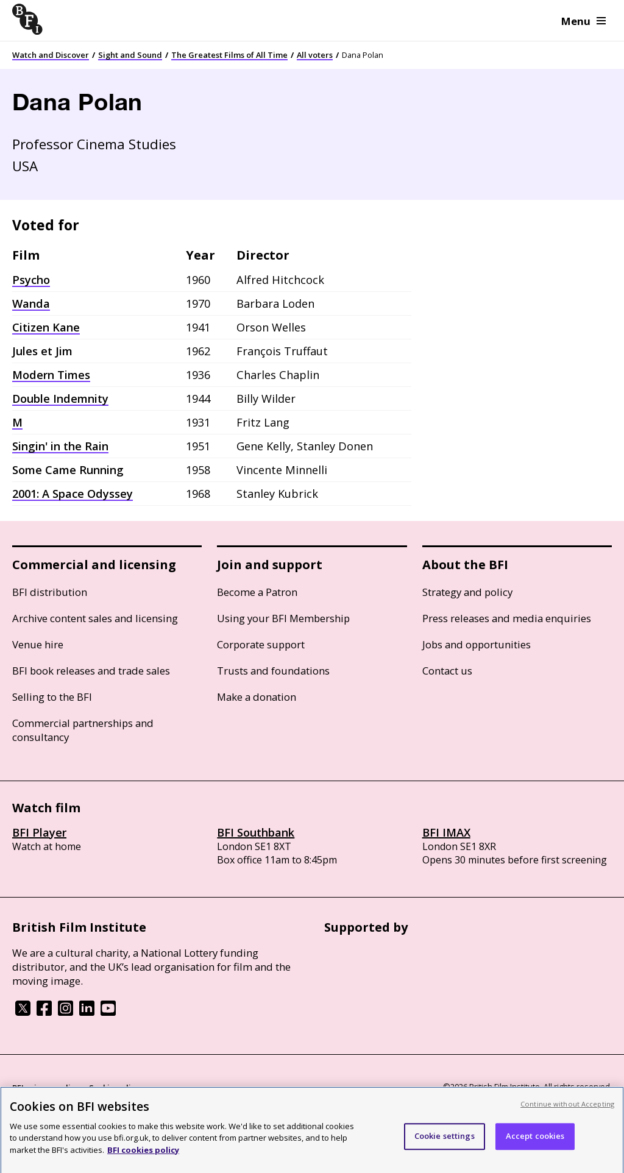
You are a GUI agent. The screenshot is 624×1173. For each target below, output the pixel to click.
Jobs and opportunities (476, 644)
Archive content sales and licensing (95, 618)
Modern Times (51, 374)
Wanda (31, 303)
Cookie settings (444, 1141)
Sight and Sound (130, 54)
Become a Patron (257, 592)
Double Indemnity (60, 398)
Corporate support (261, 644)
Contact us (447, 671)
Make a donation (256, 697)
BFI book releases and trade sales (91, 671)
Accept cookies (535, 1141)
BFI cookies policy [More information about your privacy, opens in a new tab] (143, 1155)
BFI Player (39, 832)
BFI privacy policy (45, 1087)
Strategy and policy (467, 592)
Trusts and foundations (273, 671)
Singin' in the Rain (60, 446)
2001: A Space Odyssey (72, 493)
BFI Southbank (255, 832)
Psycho (31, 279)
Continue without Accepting (567, 1109)
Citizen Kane (46, 327)
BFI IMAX (446, 832)
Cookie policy (114, 1087)
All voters (315, 54)
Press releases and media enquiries (506, 618)
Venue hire (37, 644)
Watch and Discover (50, 54)
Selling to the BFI (52, 697)
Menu (583, 21)
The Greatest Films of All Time (229, 54)
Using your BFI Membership (283, 618)
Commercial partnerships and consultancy (83, 730)
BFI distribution (49, 592)
